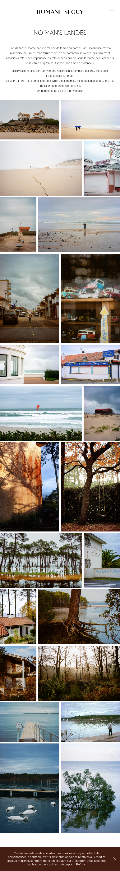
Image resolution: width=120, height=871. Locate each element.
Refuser (81, 864)
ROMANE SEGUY (60, 11)
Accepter (67, 864)
